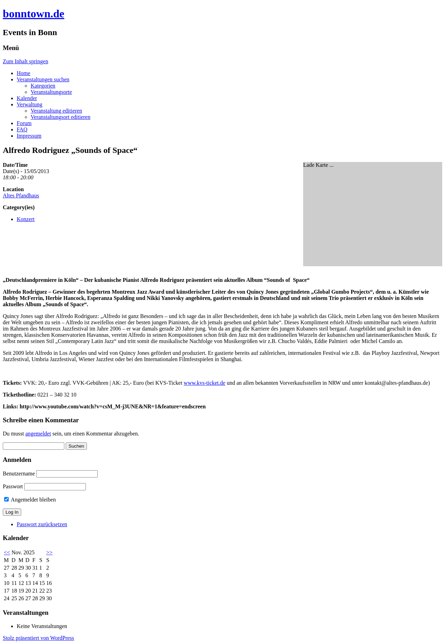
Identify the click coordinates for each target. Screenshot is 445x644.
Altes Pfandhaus (21, 195)
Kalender (27, 98)
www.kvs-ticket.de (204, 383)
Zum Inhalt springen (25, 61)
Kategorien (43, 86)
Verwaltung (29, 104)
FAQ (22, 129)
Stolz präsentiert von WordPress (38, 638)
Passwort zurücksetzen (42, 524)
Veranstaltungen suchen (43, 79)
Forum (24, 123)
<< (7, 552)
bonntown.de (33, 13)
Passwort (13, 486)
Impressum (29, 136)
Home (23, 73)
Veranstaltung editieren (56, 111)
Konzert (26, 219)
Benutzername (19, 473)
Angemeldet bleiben (30, 500)
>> (49, 552)
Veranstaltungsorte (51, 92)
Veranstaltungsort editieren (60, 117)
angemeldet (38, 434)
